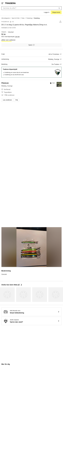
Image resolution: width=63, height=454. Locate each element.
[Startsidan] (10, 3)
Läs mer (17, 36)
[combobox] (31, 8)
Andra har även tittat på (11, 285)
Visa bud (11, 32)
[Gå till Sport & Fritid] (15, 18)
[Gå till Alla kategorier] (5, 18)
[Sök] (59, 8)
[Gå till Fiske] (22, 18)
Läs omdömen (7, 100)
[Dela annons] (60, 21)
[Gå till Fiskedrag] (29, 18)
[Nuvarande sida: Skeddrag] (37, 18)
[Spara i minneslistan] (31, 45)
